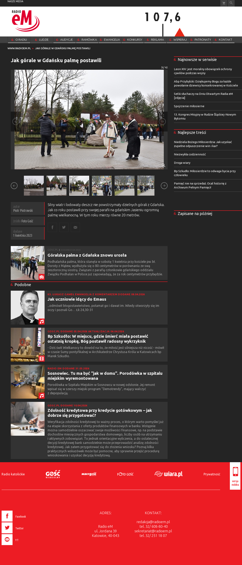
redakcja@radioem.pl (153, 522)
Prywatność (212, 474)
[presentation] (22, 545)
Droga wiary (182, 162)
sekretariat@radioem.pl (153, 531)
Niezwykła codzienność (190, 154)
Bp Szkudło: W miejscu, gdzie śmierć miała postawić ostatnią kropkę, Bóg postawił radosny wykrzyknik (98, 338)
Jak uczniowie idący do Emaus (77, 299)
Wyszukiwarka (231, 3)
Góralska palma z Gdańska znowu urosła (87, 255)
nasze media (15, 1)
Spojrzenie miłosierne (189, 106)
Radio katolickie (13, 474)
